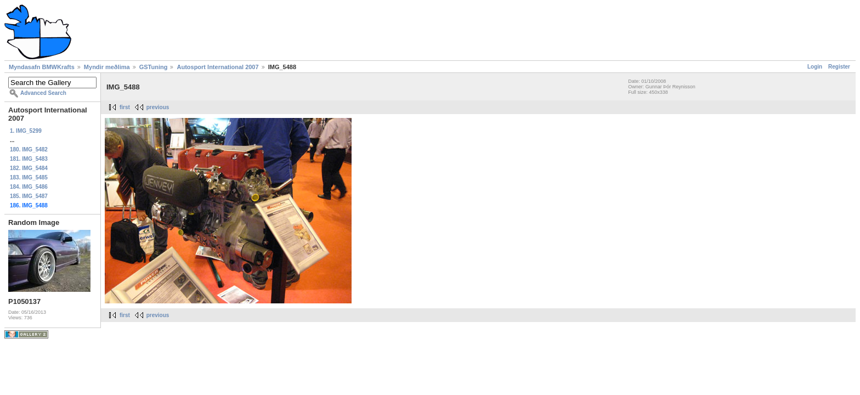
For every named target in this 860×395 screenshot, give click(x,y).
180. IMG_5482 (29, 149)
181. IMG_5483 (29, 159)
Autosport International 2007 (217, 67)
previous (157, 107)
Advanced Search (43, 93)
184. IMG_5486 (29, 187)
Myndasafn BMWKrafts (42, 67)
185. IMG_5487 (29, 196)
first (125, 107)
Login (814, 67)
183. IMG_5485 (29, 177)
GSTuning (153, 67)
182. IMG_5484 (29, 168)
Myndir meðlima (107, 67)
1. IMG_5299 (26, 131)
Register (839, 67)
